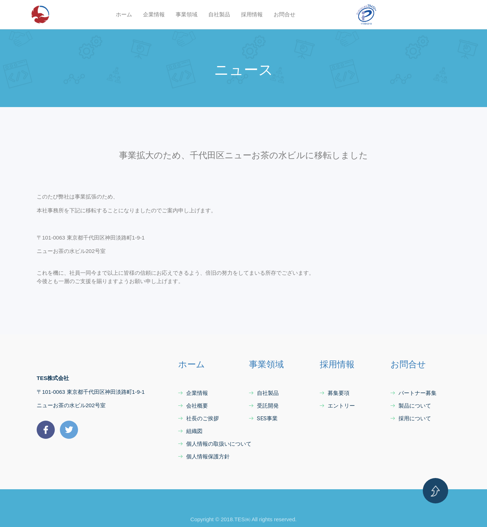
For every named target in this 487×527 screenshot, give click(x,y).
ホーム (124, 14)
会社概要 (193, 406)
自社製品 (219, 14)
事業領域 (186, 14)
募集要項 (334, 393)
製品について (410, 406)
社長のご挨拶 (198, 418)
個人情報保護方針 (204, 457)
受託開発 (264, 406)
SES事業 (263, 418)
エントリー (337, 406)
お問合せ (284, 14)
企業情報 (154, 14)
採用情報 (252, 14)
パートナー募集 (413, 393)
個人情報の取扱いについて (214, 444)
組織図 (190, 431)
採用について (410, 418)
